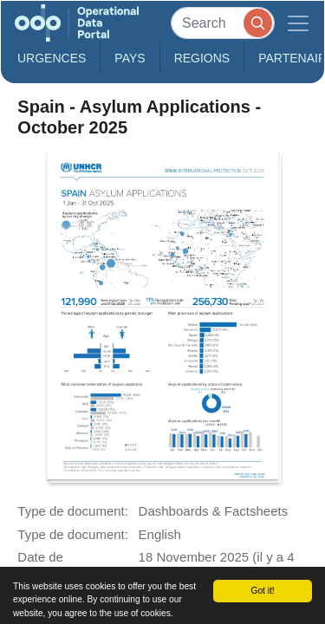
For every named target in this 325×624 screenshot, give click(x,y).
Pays (129, 58)
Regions (202, 58)
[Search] (223, 23)
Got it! (262, 590)
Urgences (51, 58)
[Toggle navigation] (298, 22)
